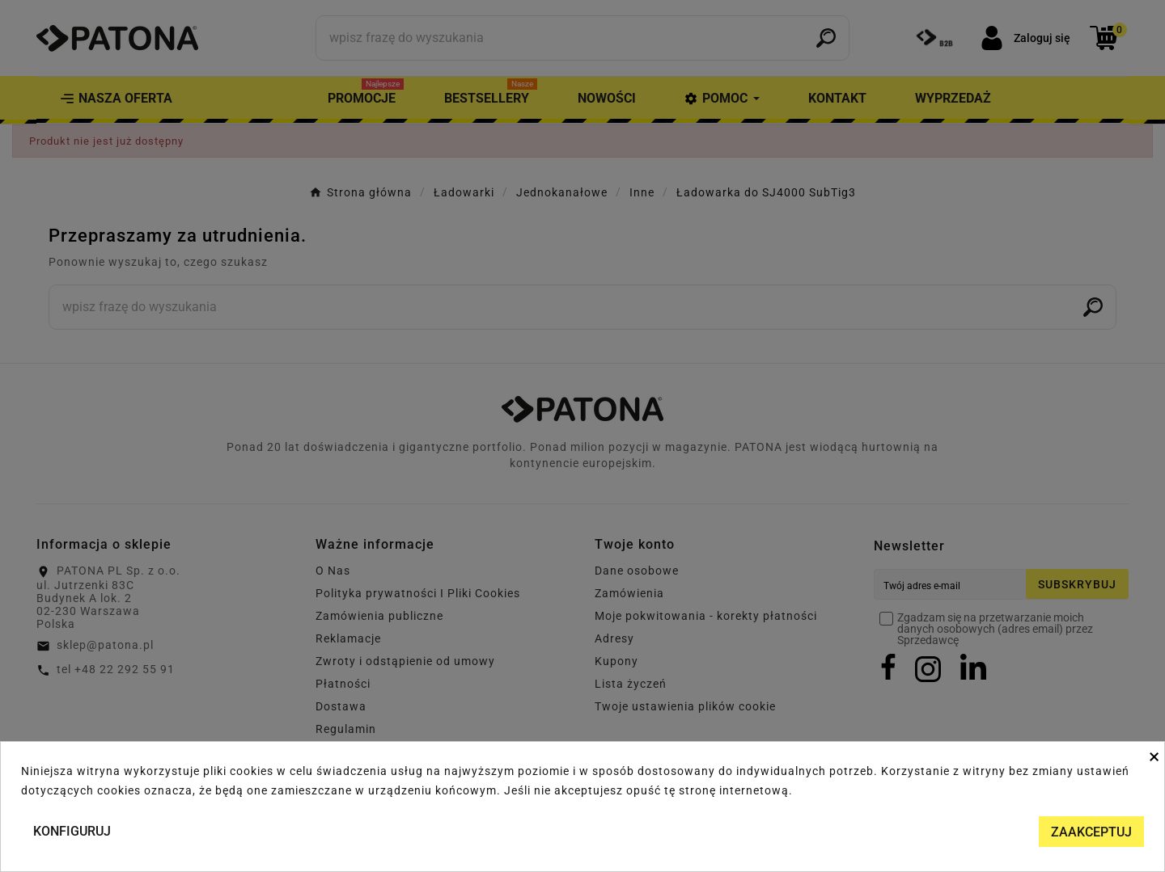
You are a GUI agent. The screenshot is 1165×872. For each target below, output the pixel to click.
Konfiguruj (72, 831)
